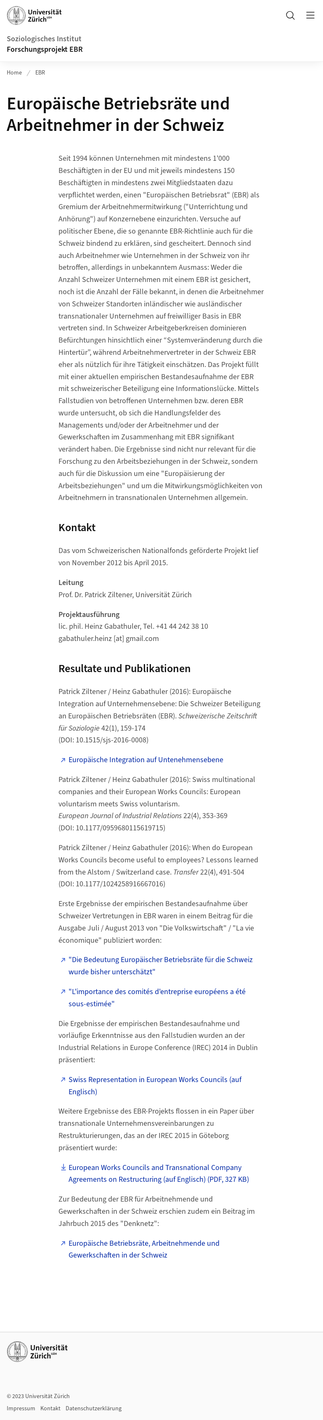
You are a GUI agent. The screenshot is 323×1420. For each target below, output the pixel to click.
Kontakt (50, 1408)
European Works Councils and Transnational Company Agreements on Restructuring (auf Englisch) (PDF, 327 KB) (159, 1173)
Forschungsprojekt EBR (45, 49)
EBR (40, 73)
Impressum (21, 1408)
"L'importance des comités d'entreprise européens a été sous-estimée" (157, 998)
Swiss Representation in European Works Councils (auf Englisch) (155, 1085)
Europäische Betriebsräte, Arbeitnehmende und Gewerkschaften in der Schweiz (144, 1249)
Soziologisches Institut (44, 39)
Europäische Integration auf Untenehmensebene (146, 760)
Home (14, 73)
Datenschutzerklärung (94, 1408)
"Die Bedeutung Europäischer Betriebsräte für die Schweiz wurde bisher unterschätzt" (161, 966)
